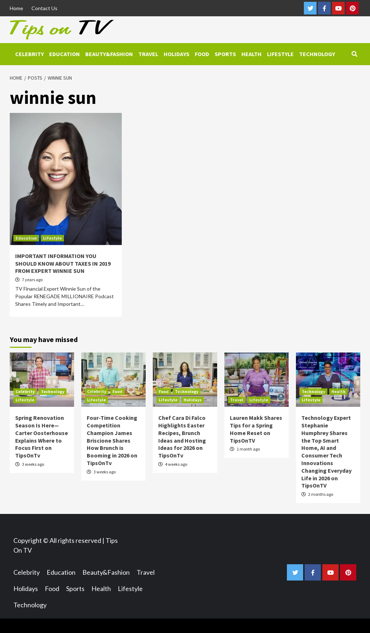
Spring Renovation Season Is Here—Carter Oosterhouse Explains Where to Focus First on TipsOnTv (41, 436)
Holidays (176, 54)
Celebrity (29, 54)
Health (251, 54)
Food (202, 54)
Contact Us (44, 8)
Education (64, 54)
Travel (148, 54)
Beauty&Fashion (109, 54)
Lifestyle (280, 54)
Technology (317, 54)
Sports (225, 54)
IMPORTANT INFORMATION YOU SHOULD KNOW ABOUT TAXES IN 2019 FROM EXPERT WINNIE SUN (63, 263)
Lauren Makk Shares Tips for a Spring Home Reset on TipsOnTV (256, 429)
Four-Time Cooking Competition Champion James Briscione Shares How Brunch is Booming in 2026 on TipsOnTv (112, 440)
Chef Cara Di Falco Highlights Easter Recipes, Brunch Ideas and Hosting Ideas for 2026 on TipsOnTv (182, 436)
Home (16, 8)
